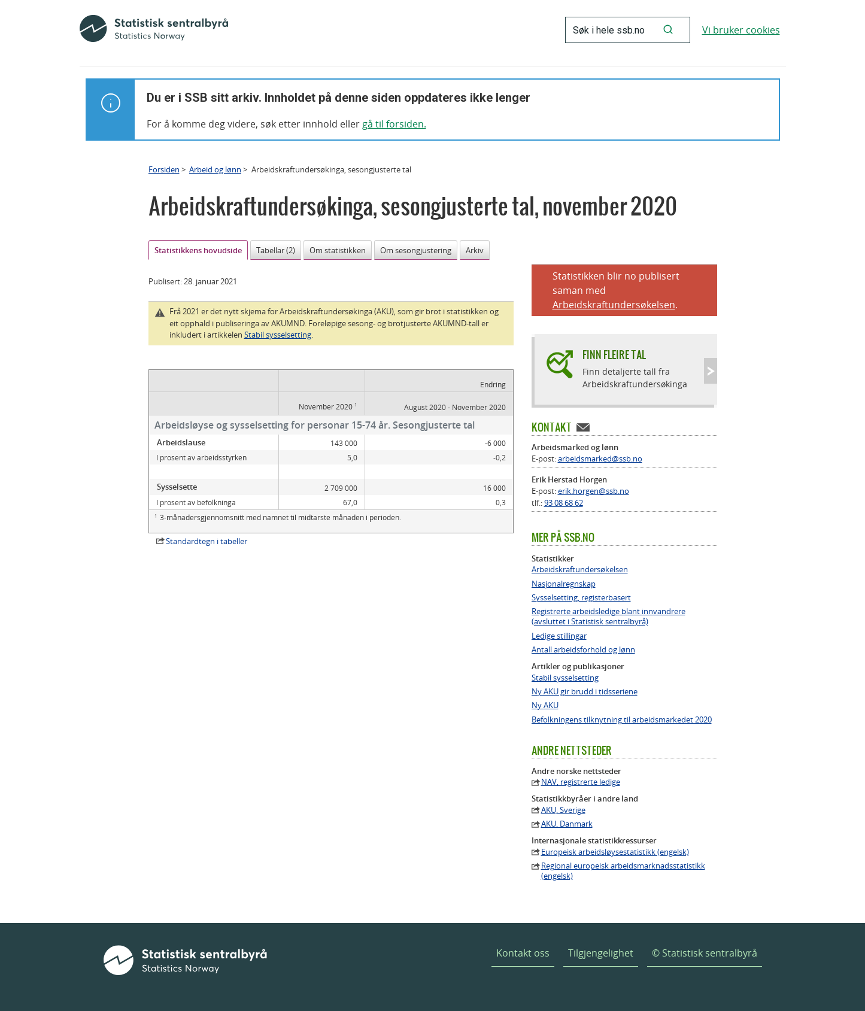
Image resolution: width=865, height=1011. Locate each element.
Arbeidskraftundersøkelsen (614, 304)
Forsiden (164, 169)
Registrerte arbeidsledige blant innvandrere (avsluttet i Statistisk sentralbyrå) (608, 616)
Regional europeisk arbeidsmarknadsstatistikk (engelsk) (623, 871)
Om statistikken (337, 250)
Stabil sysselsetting (277, 334)
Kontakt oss (523, 953)
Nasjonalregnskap (564, 584)
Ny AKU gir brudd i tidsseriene (585, 692)
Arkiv (475, 250)
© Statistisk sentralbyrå (704, 953)
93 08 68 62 (563, 502)
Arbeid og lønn (215, 169)
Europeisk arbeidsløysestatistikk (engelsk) (615, 852)
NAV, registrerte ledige (580, 782)
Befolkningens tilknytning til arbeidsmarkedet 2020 (622, 720)
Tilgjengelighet (600, 953)
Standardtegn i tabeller (206, 541)
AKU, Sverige (563, 810)
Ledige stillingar (559, 636)
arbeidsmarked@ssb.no (600, 458)
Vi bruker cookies (741, 30)
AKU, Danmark (567, 824)
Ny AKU (545, 705)
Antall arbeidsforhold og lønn (583, 650)
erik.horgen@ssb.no (593, 490)
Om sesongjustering (415, 250)
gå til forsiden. (394, 123)
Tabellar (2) (275, 250)
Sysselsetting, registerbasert (581, 598)
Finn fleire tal (614, 354)
